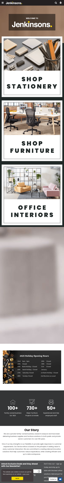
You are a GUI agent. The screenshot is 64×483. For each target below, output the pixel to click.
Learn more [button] (25, 474)
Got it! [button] (17, 478)
